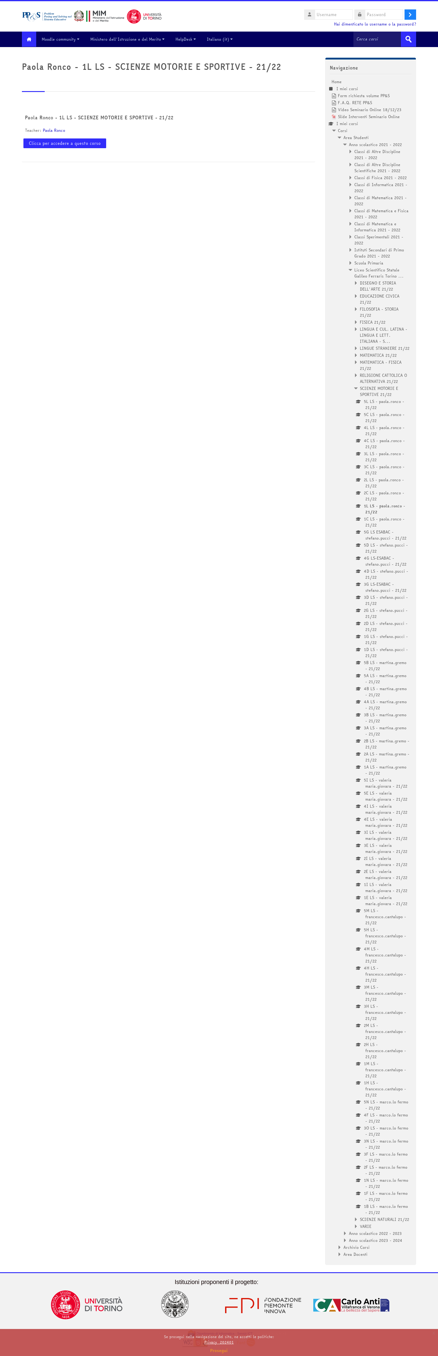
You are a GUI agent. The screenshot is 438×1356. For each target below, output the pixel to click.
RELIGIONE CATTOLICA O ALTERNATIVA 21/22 (383, 378)
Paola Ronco (54, 130)
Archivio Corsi (356, 1247)
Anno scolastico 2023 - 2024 (375, 1240)
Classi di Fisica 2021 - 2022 (380, 177)
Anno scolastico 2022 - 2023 (375, 1233)
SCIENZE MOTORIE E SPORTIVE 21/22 (379, 391)
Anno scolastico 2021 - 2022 (375, 144)
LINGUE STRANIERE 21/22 (384, 348)
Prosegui (219, 1350)
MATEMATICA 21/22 (378, 355)
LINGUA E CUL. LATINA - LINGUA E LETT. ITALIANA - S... (383, 335)
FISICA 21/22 (372, 322)
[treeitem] (371, 667)
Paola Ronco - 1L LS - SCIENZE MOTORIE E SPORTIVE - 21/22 (99, 117)
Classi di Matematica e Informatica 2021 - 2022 (377, 226)
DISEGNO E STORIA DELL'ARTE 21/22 (378, 286)
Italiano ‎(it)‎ (222, 39)
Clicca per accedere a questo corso (65, 143)
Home (337, 81)
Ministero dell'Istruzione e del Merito (130, 39)
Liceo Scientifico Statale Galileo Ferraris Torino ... (379, 273)
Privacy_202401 (219, 1342)
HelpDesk (188, 39)
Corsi (342, 130)
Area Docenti (355, 1254)
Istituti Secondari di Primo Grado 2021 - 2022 (379, 253)
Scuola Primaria (368, 263)
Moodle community (63, 39)
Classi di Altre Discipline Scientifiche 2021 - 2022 (377, 167)
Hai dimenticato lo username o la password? (375, 24)
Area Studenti (356, 137)
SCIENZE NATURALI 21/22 (384, 1219)
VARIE (365, 1226)
